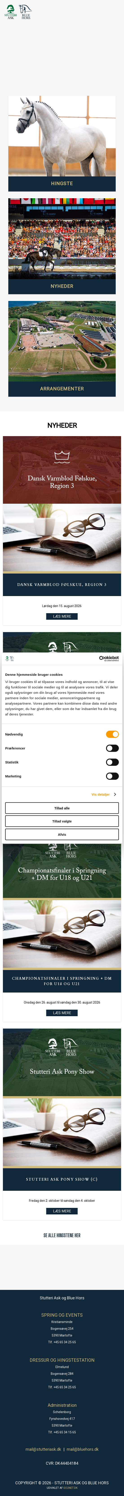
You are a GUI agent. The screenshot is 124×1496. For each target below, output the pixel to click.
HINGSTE (62, 183)
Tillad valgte (62, 821)
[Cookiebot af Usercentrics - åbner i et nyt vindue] (99, 659)
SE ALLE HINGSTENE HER (62, 1235)
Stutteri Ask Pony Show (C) (62, 1179)
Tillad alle (62, 808)
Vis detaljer (101, 794)
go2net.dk (70, 1487)
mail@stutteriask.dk (43, 1449)
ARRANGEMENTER (62, 389)
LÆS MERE (62, 1013)
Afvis (62, 834)
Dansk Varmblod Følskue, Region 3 (61, 584)
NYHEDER (62, 286)
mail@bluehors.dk (83, 1449)
